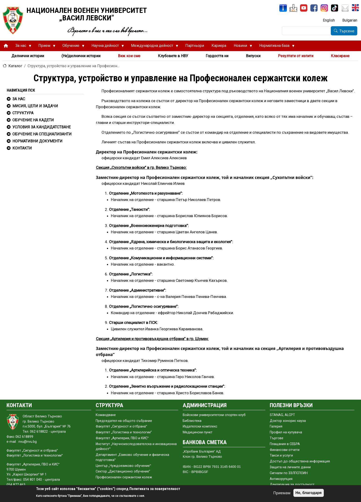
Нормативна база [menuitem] (275, 46)
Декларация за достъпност (292, 485)
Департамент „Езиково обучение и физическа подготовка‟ (132, 457)
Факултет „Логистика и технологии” (124, 432)
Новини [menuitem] (241, 46)
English (329, 20)
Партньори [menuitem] (194, 45)
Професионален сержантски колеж (124, 477)
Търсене (346, 30)
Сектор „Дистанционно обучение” (123, 471)
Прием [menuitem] (45, 46)
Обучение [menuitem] (71, 46)
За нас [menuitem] (21, 46)
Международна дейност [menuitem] (152, 46)
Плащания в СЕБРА (285, 444)
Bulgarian (349, 20)
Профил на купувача (286, 432)
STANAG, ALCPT (282, 415)
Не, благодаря (308, 493)
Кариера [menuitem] (218, 45)
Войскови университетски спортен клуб (214, 415)
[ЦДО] (293, 8)
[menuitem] (6, 46)
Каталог (15, 66)
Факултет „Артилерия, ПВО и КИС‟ (122, 438)
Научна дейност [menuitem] (106, 46)
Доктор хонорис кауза (288, 421)
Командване (106, 415)
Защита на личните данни (290, 467)
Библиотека (192, 421)
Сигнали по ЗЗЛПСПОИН (289, 473)
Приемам (282, 492)
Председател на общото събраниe (124, 421)
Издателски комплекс (200, 426)
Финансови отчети (284, 450)
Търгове (276, 438)
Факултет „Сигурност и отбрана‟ (121, 426)
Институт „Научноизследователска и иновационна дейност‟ (136, 446)
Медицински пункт (197, 432)
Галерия (276, 426)
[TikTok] (334, 8)
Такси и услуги (281, 455)
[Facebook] (314, 8)
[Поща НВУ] (345, 8)
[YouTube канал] (303, 8)
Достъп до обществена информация (300, 461)
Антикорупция (281, 479)
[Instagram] (324, 8)
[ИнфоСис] (283, 8)
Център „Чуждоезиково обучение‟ (123, 466)
